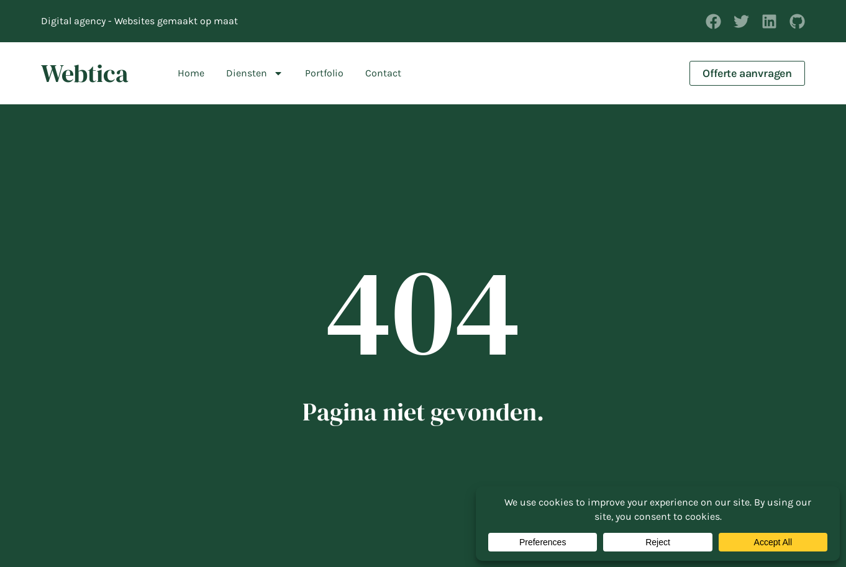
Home (191, 73)
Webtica (85, 73)
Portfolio (324, 73)
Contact (383, 73)
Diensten (254, 73)
